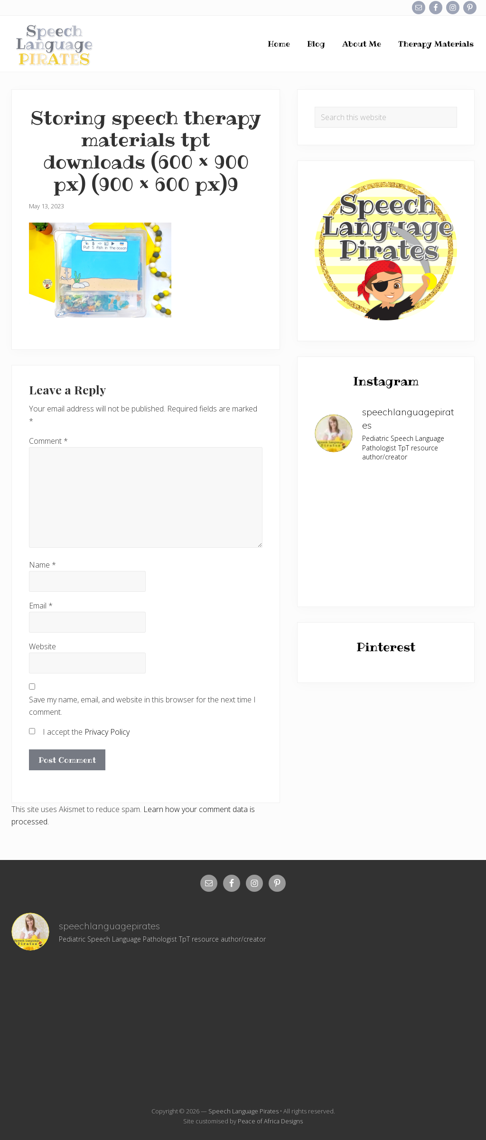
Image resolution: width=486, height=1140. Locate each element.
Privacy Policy (107, 732)
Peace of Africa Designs (270, 1121)
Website (42, 646)
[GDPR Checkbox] (32, 731)
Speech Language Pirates (243, 1111)
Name (42, 565)
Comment (48, 441)
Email (41, 605)
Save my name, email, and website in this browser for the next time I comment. (142, 705)
